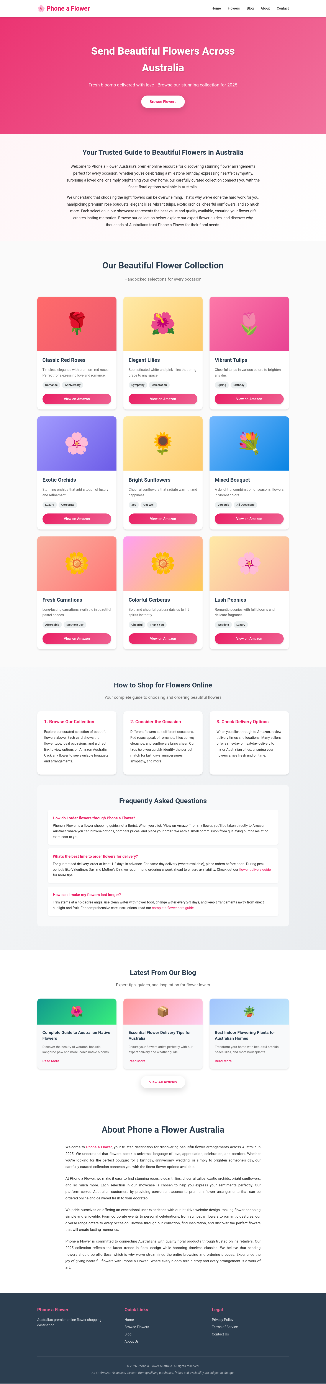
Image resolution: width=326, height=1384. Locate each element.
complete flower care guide (173, 908)
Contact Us (220, 1335)
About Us (132, 1342)
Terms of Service (225, 1327)
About (265, 8)
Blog (249, 8)
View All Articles (163, 1082)
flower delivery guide (255, 870)
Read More (51, 1061)
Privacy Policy (222, 1320)
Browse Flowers (163, 102)
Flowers (233, 8)
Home (215, 8)
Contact (283, 8)
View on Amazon (77, 399)
